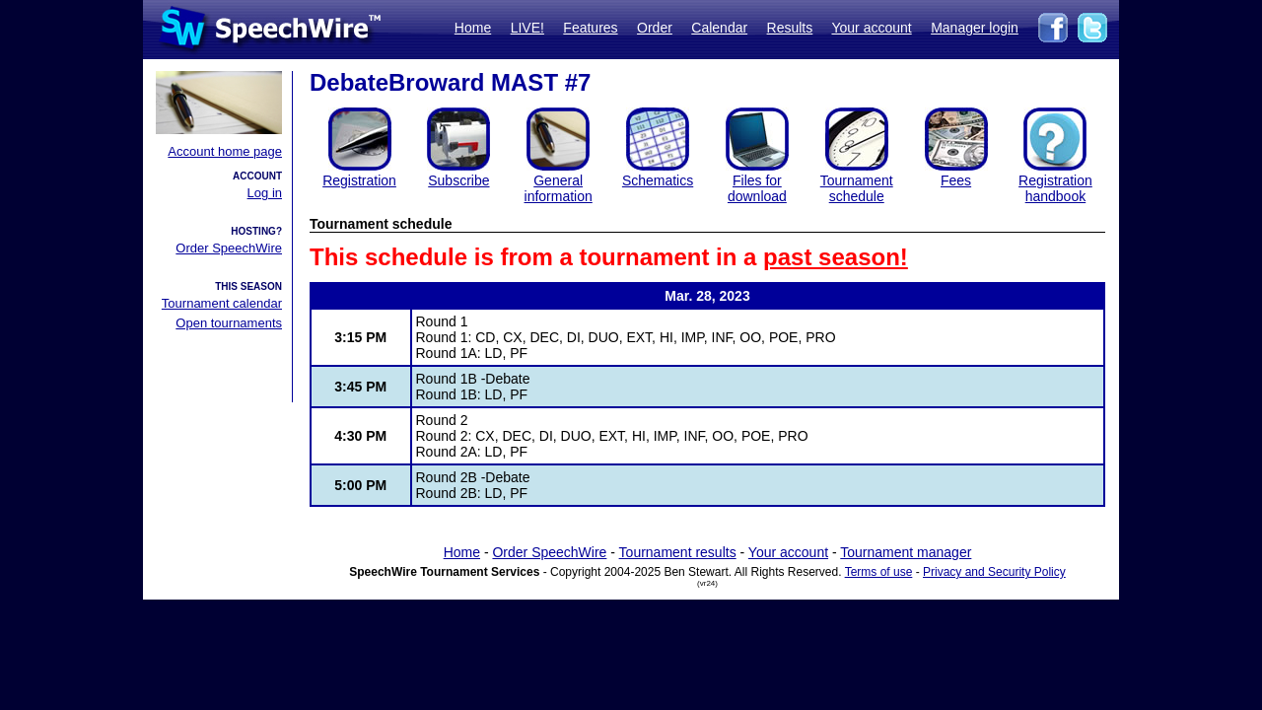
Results (790, 28)
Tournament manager (905, 552)
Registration (359, 180)
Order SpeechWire (228, 248)
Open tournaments (228, 323)
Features (590, 28)
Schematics (657, 180)
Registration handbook (1055, 188)
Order (654, 28)
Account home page (225, 151)
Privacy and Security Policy (994, 572)
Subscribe (458, 180)
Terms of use (879, 572)
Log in (264, 192)
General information (559, 188)
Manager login (974, 28)
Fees (956, 180)
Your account (871, 28)
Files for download (757, 188)
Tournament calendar (222, 303)
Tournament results (677, 552)
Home (473, 28)
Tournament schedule (856, 188)
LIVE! (527, 28)
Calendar (719, 28)
